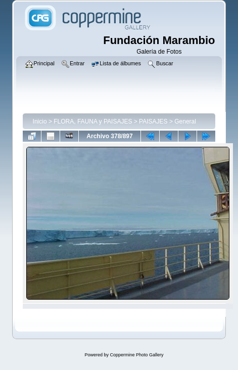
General (185, 121)
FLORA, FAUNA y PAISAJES (93, 121)
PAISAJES (153, 121)
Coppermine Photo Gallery (136, 354)
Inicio (40, 121)
